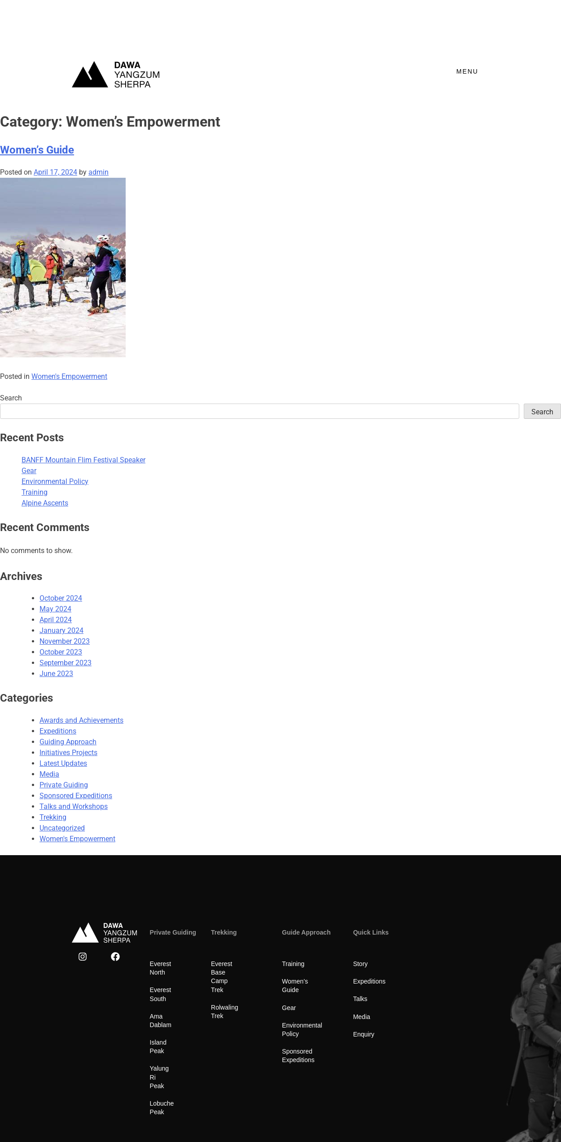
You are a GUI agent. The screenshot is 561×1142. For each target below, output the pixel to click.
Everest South (169, 981)
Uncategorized (62, 828)
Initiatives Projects (68, 752)
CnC (483, 1109)
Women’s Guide (37, 150)
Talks (360, 998)
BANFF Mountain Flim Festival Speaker (83, 460)
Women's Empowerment (69, 376)
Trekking (52, 817)
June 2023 (56, 673)
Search (11, 398)
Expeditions (57, 731)
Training (35, 492)
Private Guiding (63, 785)
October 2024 (60, 598)
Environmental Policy (55, 481)
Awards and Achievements (81, 720)
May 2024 (55, 609)
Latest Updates (63, 763)
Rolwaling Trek (231, 989)
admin (98, 172)
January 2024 (61, 630)
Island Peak (166, 1016)
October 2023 (60, 652)
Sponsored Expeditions (75, 795)
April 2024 (55, 619)
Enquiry (363, 1034)
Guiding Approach (67, 742)
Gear (29, 470)
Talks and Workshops (73, 806)
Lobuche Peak (170, 1051)
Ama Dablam (168, 998)
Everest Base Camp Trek (239, 968)
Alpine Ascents (45, 503)
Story (360, 963)
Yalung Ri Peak (171, 1034)
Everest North (169, 963)
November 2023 (64, 641)
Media (49, 774)
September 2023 (65, 663)
